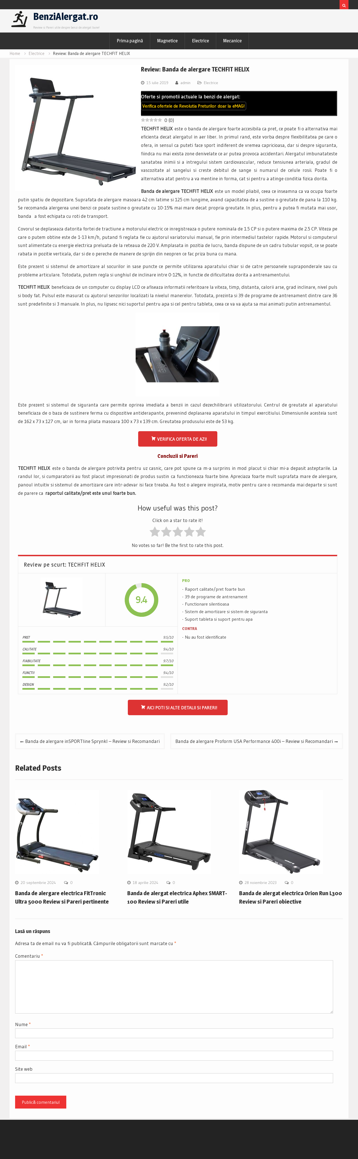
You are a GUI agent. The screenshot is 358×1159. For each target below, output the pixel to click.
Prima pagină (130, 40)
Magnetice (167, 40)
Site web (23, 1069)
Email (22, 1046)
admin (185, 82)
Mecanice (232, 40)
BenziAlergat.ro (65, 16)
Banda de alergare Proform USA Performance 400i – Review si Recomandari (254, 741)
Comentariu (29, 956)
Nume (23, 1024)
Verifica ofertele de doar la (193, 106)
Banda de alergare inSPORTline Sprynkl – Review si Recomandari (92, 741)
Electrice (200, 40)
